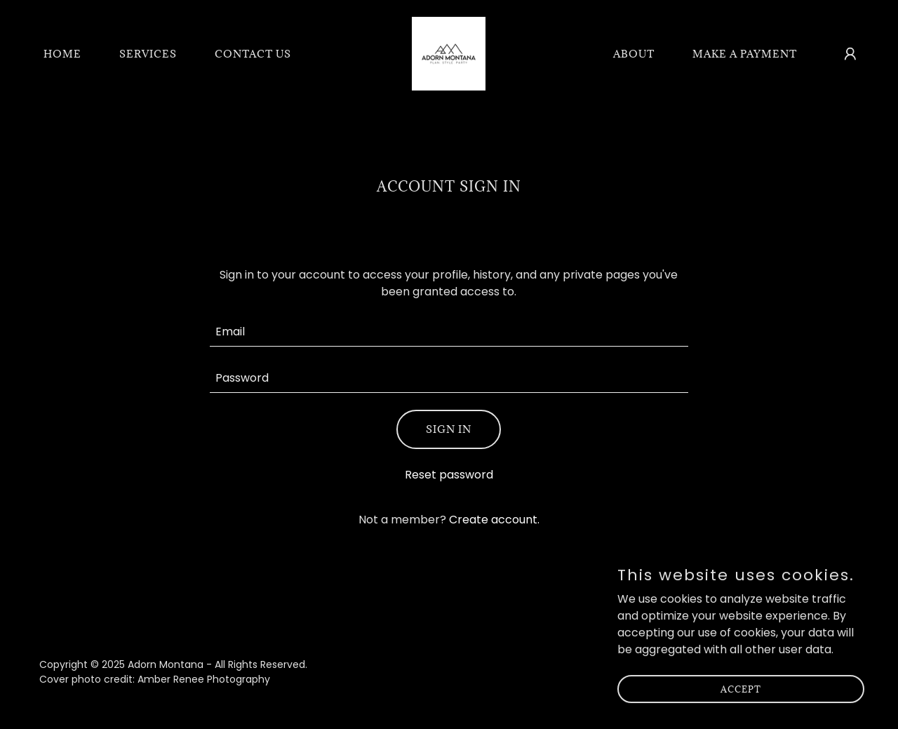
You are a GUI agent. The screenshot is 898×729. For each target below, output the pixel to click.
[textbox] (449, 332)
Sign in (448, 429)
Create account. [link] (494, 519)
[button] (850, 54)
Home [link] (62, 53)
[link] (448, 53)
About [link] (634, 53)
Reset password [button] (449, 475)
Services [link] (148, 53)
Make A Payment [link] (744, 53)
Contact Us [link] (253, 53)
